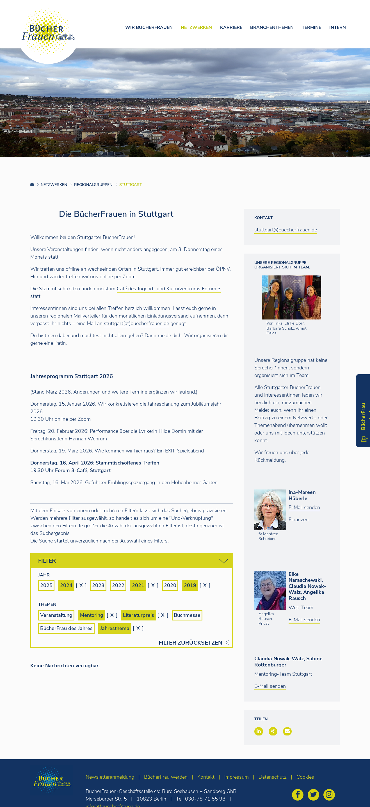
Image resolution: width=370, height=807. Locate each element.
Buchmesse (187, 615)
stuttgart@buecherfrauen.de (285, 229)
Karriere (231, 27)
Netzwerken (196, 27)
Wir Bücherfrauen (149, 27)
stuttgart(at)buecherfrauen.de (136, 323)
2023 (98, 585)
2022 (118, 585)
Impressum (236, 777)
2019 (190, 585)
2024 (66, 585)
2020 (170, 585)
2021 (138, 585)
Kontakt (205, 777)
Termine (311, 27)
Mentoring (91, 615)
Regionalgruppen (93, 184)
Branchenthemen (272, 27)
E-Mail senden (304, 507)
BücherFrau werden (166, 777)
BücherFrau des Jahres (66, 628)
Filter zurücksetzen (190, 643)
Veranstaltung (56, 615)
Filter (133, 561)
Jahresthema (114, 628)
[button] (258, 731)
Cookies (305, 777)
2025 (46, 585)
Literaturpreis (138, 615)
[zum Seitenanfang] (354, 795)
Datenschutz (273, 777)
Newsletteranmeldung (110, 777)
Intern (337, 27)
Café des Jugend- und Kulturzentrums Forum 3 (169, 288)
